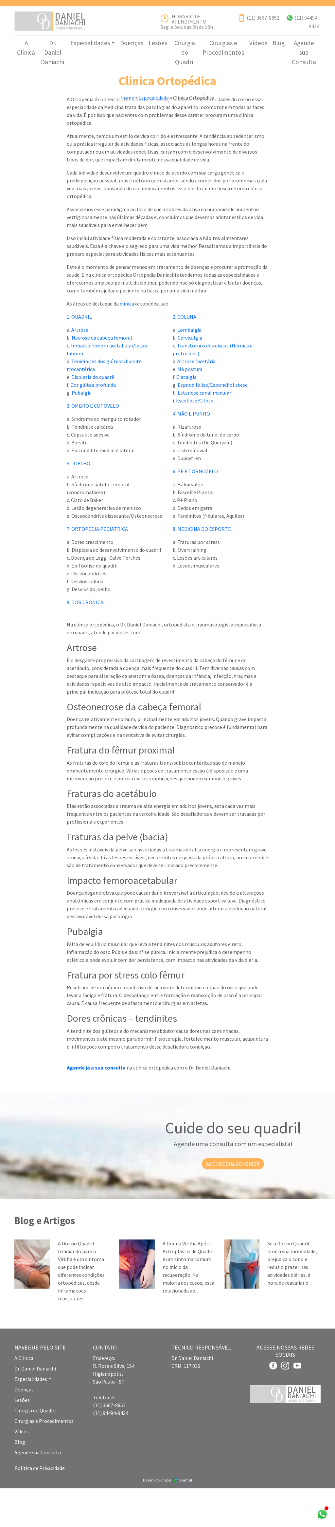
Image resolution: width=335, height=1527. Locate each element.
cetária (208, 400)
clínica (127, 342)
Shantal (182, 1518)
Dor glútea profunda (93, 423)
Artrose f (187, 400)
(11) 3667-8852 (263, 17)
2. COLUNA (184, 355)
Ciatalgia (186, 416)
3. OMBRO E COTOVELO (93, 444)
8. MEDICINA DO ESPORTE (202, 568)
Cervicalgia (190, 376)
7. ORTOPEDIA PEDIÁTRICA (97, 568)
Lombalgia (189, 368)
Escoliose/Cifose (194, 439)
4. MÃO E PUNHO (191, 452)
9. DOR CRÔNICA (85, 641)
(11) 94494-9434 (110, 1451)
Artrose (79, 368)
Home (127, 107)
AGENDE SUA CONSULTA (233, 1202)
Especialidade (153, 107)
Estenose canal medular (204, 431)
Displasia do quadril (93, 416)
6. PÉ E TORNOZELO (195, 510)
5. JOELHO (78, 502)
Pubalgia (82, 431)
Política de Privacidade (39, 1506)
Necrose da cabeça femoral (102, 376)
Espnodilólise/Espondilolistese (213, 423)
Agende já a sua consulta (96, 1106)
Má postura (190, 408)
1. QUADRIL (79, 355)
